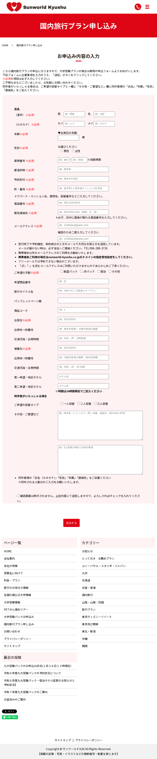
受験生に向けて (13, 573)
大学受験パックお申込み (19, 617)
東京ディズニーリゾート (97, 617)
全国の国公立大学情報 (17, 595)
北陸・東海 (89, 588)
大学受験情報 (12, 602)
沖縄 (84, 639)
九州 (84, 573)
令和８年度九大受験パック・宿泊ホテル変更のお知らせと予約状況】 (39, 682)
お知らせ (87, 551)
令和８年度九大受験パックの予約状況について (32, 673)
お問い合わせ (12, 631)
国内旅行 (87, 595)
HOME (5, 45)
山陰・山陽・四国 (93, 602)
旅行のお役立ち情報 (16, 588)
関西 (84, 646)
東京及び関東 (90, 624)
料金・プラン (12, 580)
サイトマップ (12, 646)
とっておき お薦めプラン (98, 558)
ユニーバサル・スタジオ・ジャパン (104, 566)
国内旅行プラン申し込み (19, 624)
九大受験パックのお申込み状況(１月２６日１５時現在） (38, 666)
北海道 (86, 580)
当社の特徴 (11, 566)
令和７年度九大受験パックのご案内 (26, 692)
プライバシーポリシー (17, 639)
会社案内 (9, 558)
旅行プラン (89, 609)
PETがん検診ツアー (16, 609)
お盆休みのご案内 (15, 699)
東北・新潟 (89, 631)
